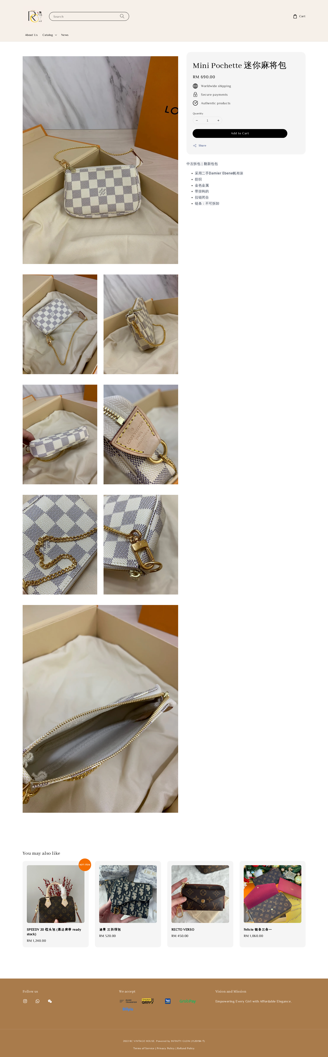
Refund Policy (186, 1048)
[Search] (122, 16)
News (65, 34)
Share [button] (199, 146)
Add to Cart (240, 133)
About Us (31, 34)
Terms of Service (143, 1048)
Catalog (48, 34)
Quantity (198, 113)
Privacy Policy (166, 1048)
